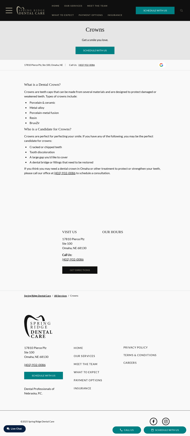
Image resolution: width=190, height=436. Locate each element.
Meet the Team (97, 5)
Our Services (73, 5)
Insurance (115, 15)
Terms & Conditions (140, 355)
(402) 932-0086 (86, 64)
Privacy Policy (135, 347)
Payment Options (91, 15)
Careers (130, 362)
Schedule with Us (155, 10)
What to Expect (63, 15)
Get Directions (80, 270)
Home (55, 5)
